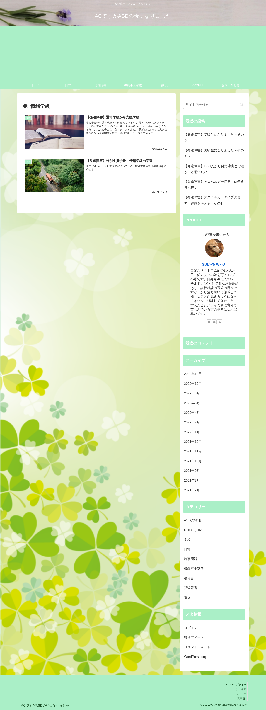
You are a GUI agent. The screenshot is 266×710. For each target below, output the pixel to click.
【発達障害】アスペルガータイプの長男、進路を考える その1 (212, 200)
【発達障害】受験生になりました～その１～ (214, 153)
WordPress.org (195, 657)
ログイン (190, 628)
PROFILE (228, 684)
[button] (241, 105)
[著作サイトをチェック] (209, 321)
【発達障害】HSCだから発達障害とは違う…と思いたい (214, 169)
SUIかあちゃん (214, 264)
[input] (214, 105)
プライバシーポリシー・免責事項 (241, 691)
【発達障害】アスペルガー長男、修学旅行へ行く (214, 185)
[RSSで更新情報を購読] (219, 321)
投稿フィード (194, 637)
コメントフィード (197, 647)
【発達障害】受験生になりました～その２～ (214, 137)
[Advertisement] (133, 54)
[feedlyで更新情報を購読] (214, 321)
